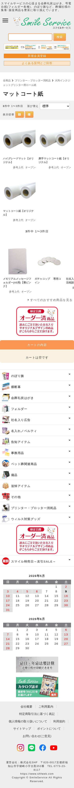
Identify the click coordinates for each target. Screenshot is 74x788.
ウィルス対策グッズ (25, 519)
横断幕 (16, 387)
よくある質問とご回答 (37, 63)
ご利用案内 (45, 706)
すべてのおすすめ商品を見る (51, 300)
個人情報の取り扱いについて (28, 721)
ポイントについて (49, 728)
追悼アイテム (21, 486)
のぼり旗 (17, 376)
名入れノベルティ (24, 431)
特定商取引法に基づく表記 (37, 713)
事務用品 (17, 453)
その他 (16, 497)
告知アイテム (21, 442)
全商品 (7, 80)
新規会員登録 (37, 55)
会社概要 (26, 706)
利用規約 (59, 721)
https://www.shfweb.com (37, 773)
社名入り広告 (21, 420)
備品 (14, 475)
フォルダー (19, 409)
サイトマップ (22, 728)
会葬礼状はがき (22, 398)
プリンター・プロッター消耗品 (33, 80)
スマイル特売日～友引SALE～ (33, 561)
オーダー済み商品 (37, 539)
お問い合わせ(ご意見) (37, 736)
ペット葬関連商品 (24, 464)
